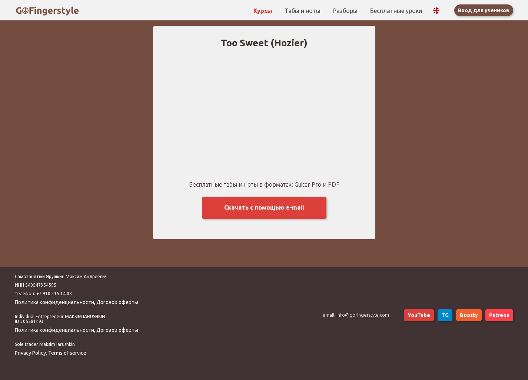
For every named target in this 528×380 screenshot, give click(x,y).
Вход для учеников (483, 10)
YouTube (419, 315)
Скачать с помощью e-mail (264, 207)
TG (445, 315)
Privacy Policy (30, 353)
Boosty (469, 315)
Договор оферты (117, 302)
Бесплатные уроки (396, 10)
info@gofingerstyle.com (362, 314)
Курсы (263, 10)
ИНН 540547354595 (35, 285)
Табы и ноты (303, 10)
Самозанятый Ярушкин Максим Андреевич (61, 276)
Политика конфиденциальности (54, 302)
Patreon (499, 315)
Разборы (346, 10)
